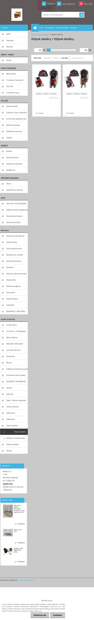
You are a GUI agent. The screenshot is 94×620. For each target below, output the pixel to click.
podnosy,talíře (12, 106)
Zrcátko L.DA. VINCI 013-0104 (18, 550)
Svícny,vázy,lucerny (14, 248)
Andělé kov (10, 170)
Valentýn (9, 394)
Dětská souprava (13, 125)
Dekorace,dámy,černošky (16, 273)
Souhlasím (57, 615)
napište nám (8, 483)
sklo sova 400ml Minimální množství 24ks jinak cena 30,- (19, 508)
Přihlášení (51, 3)
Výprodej (9, 40)
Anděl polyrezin (12, 157)
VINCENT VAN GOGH (14, 343)
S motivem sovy (12, 92)
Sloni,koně (10, 292)
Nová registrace (68, 3)
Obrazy (9, 450)
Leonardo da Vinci (13, 350)
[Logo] (17, 15)
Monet (9, 362)
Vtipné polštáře (12, 444)
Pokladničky (11, 279)
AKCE (8, 34)
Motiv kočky (11, 73)
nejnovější (64, 58)
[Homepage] (35, 28)
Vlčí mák (9, 86)
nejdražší (56, 58)
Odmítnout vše (40, 615)
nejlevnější (47, 58)
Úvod (33, 34)
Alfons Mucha (12, 337)
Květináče (10, 305)
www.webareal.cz (26, 580)
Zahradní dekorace (13, 261)
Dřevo (8, 183)
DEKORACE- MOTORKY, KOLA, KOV (16, 312)
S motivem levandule (14, 80)
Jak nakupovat (49, 28)
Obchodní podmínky (62, 28)
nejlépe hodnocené (77, 58)
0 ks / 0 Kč (88, 3)
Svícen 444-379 (18, 530)
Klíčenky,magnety (13, 286)
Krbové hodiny (12, 298)
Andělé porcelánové (14, 163)
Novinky (9, 46)
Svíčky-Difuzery (12, 406)
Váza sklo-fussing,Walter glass (16, 204)
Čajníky (9, 137)
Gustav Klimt (11, 324)
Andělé (9, 151)
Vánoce (9, 387)
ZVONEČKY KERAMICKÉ (16, 381)
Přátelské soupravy (14, 131)
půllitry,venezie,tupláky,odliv (17, 209)
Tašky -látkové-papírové (16, 400)
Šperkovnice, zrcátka (14, 254)
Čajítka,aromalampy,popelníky (17, 368)
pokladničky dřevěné (14, 189)
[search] (81, 14)
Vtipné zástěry (12, 425)
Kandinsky (10, 356)
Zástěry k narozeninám (15, 438)
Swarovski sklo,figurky (15, 235)
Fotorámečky (11, 242)
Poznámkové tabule (14, 216)
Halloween (10, 419)
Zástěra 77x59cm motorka (46, 93)
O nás (41, 28)
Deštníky (9, 267)
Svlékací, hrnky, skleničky (16, 112)
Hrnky (8, 60)
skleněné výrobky (13, 222)
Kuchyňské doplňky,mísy (16, 118)
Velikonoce (10, 412)
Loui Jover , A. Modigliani (16, 331)
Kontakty (74, 28)
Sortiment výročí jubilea (16, 375)
